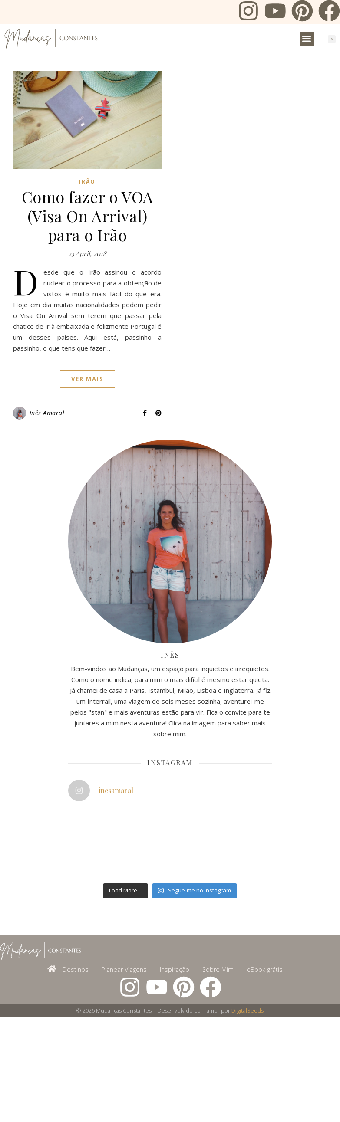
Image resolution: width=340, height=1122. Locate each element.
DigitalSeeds (247, 1010)
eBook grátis (265, 969)
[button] (307, 39)
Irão (87, 181)
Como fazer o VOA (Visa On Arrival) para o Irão (87, 215)
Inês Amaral (47, 413)
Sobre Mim (218, 969)
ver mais (87, 379)
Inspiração (174, 969)
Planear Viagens (124, 969)
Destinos (76, 969)
